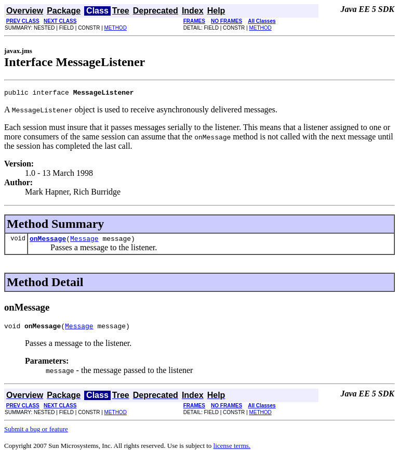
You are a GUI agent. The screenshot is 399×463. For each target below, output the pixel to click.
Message (84, 241)
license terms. (232, 450)
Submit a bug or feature (36, 434)
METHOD (115, 28)
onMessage (48, 241)
